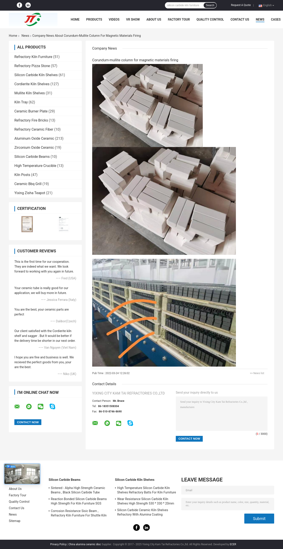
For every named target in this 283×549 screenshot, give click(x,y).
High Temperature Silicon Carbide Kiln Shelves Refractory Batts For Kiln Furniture (146, 490)
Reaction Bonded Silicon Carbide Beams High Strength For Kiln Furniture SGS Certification (79, 501)
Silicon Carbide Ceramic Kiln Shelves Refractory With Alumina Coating (142, 512)
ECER (233, 544)
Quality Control (210, 19)
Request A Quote (241, 5)
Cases (276, 19)
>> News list (257, 373)
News (260, 19)
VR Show (133, 19)
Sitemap (14, 521)
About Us (153, 19)
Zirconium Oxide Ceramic (34, 147)
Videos (114, 19)
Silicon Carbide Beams (32, 157)
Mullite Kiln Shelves (29, 93)
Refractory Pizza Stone (32, 66)
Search (210, 5)
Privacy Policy (58, 544)
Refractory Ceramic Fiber (33, 129)
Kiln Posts (22, 175)
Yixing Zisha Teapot (29, 193)
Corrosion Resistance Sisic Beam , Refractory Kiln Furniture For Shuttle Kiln (79, 513)
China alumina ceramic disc (85, 544)
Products (94, 19)
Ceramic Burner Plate (31, 111)
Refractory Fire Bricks (31, 120)
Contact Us (240, 19)
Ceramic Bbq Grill (28, 184)
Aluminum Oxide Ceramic (34, 138)
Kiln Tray (21, 102)
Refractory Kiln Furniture (33, 57)
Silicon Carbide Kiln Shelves (36, 75)
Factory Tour (179, 19)
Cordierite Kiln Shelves (32, 84)
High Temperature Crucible (35, 166)
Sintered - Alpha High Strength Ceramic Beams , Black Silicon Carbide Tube (78, 490)
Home (75, 19)
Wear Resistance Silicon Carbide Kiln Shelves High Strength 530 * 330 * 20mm (145, 501)
